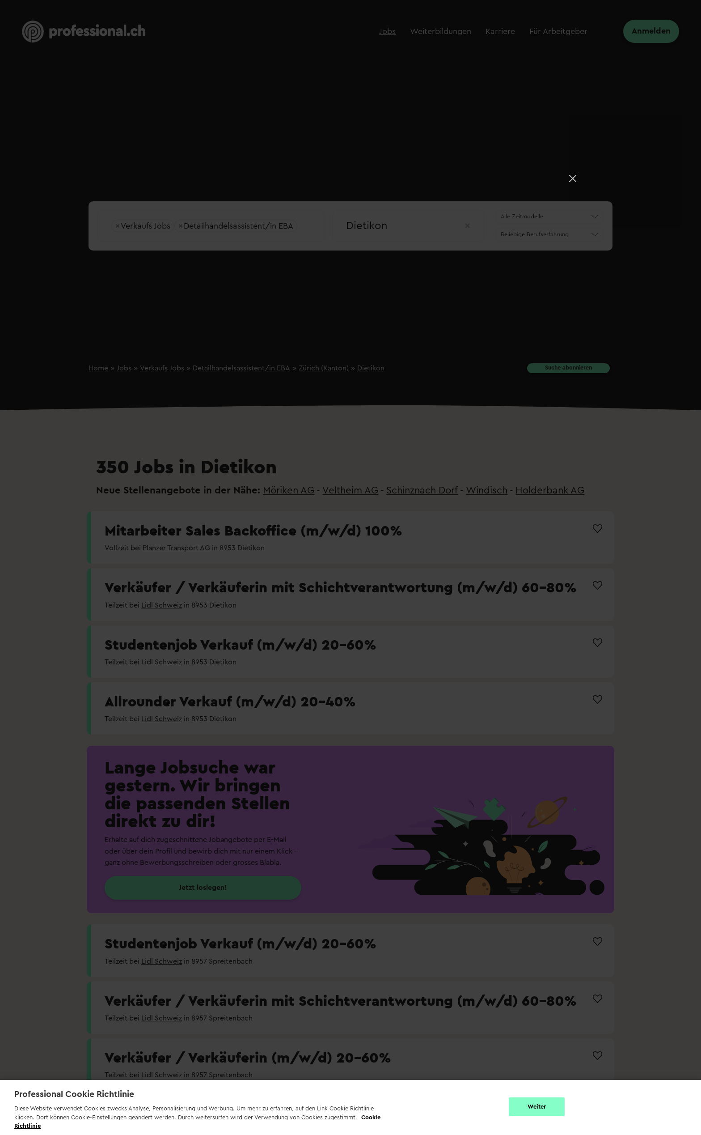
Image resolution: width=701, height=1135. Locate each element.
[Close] (572, 178)
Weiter (537, 1106)
